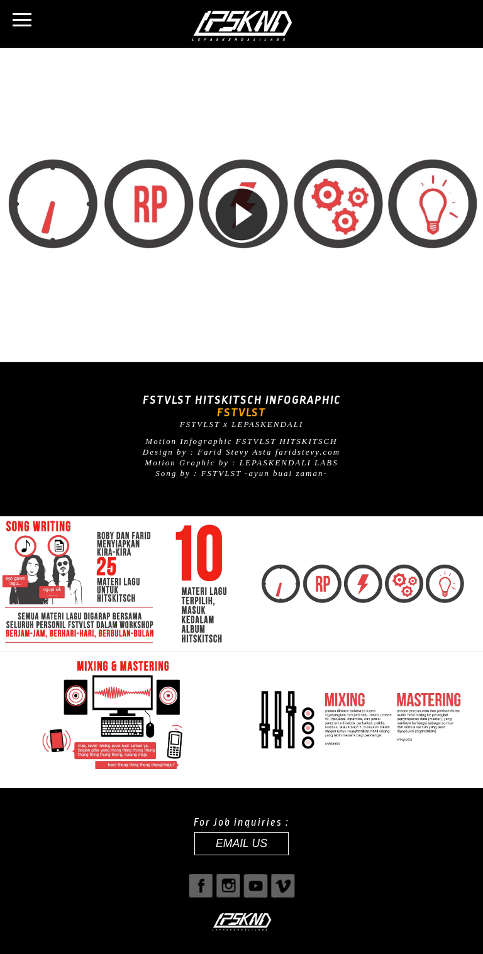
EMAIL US (241, 843)
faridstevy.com (307, 452)
